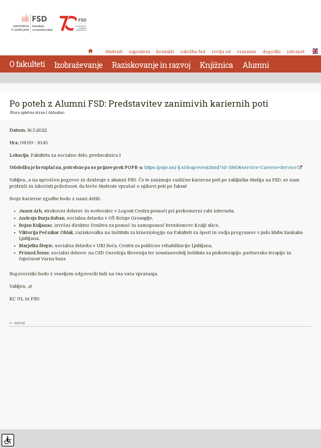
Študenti (114, 51)
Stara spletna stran (27, 112)
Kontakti (165, 51)
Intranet (295, 51)
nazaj (19, 323)
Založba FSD (192, 51)
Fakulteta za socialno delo (48, 23)
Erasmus (246, 51)
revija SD (221, 51)
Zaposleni (139, 51)
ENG (313, 51)
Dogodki (271, 51)
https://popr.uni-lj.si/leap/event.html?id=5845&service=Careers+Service (221, 167)
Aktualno (56, 112)
